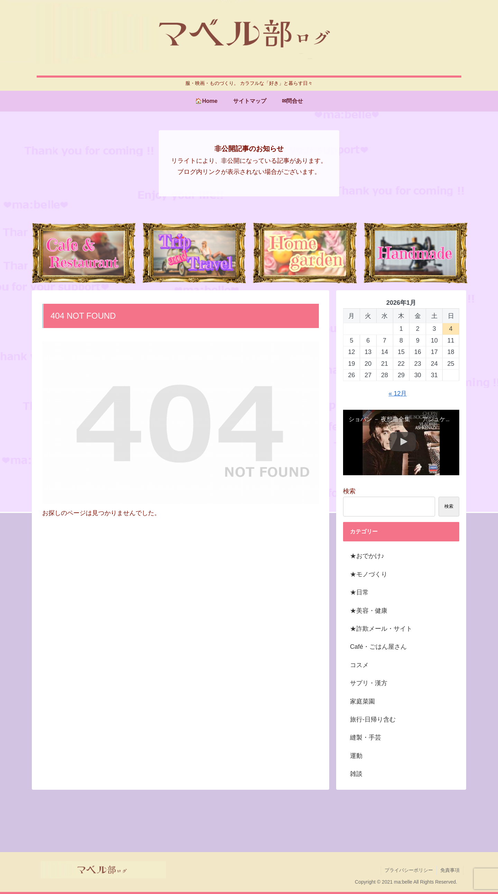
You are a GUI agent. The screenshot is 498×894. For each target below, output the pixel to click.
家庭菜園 (362, 701)
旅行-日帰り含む (373, 719)
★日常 (359, 592)
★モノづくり (368, 574)
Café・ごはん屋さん (378, 646)
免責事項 (450, 870)
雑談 (356, 773)
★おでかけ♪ (367, 555)
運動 (356, 755)
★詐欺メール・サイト (381, 628)
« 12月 (397, 393)
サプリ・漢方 (368, 683)
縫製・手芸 (365, 737)
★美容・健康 (368, 610)
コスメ (359, 665)
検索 (349, 491)
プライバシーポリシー (409, 870)
